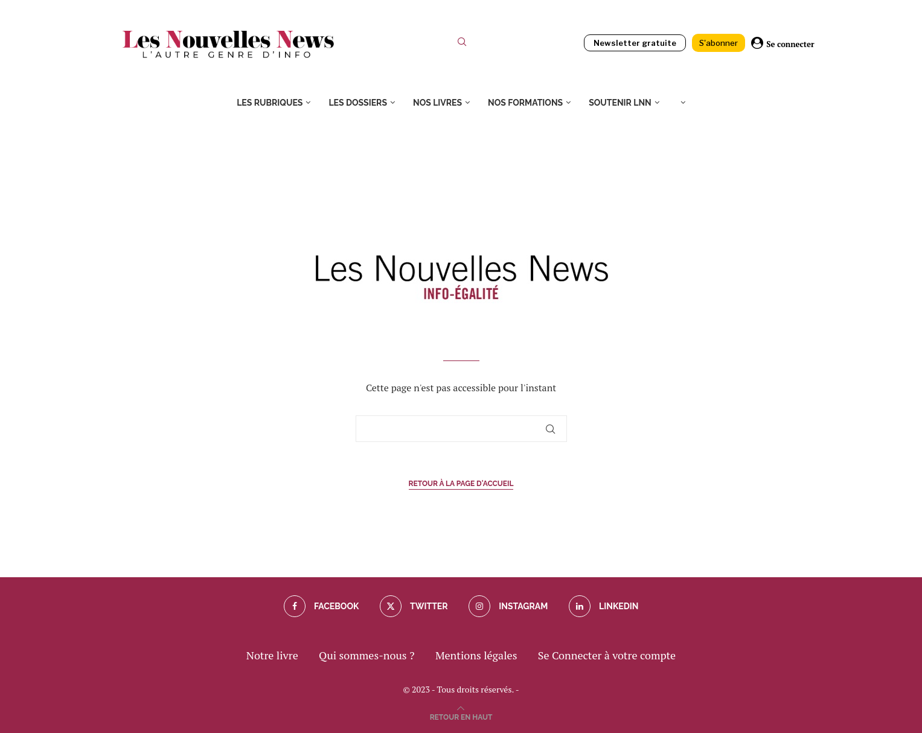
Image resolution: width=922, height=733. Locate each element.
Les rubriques (270, 102)
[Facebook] (321, 606)
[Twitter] (414, 606)
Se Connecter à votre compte (607, 655)
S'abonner (718, 43)
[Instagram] (508, 606)
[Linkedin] (604, 606)
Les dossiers (357, 102)
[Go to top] (461, 715)
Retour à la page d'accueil (461, 483)
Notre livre (272, 655)
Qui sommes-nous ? (366, 655)
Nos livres (437, 102)
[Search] (462, 44)
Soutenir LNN (620, 102)
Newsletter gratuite (635, 43)
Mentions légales (476, 655)
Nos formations (525, 102)
